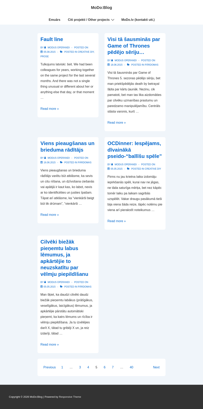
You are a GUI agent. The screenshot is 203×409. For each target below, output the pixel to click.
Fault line (51, 39)
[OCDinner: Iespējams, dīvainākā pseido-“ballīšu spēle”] (117, 168)
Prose (44, 56)
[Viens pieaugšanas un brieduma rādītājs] (50, 162)
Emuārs (54, 19)
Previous (49, 367)
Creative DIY (86, 52)
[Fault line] (50, 52)
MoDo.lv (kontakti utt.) (138, 19)
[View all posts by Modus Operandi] (57, 47)
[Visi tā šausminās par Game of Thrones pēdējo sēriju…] (117, 64)
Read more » (49, 108)
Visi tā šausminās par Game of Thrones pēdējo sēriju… (133, 45)
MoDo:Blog (101, 7)
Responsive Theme (70, 396)
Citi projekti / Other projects (92, 19)
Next (156, 367)
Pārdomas (151, 64)
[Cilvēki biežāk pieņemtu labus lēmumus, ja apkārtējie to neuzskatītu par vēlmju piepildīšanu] (50, 286)
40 (131, 367)
